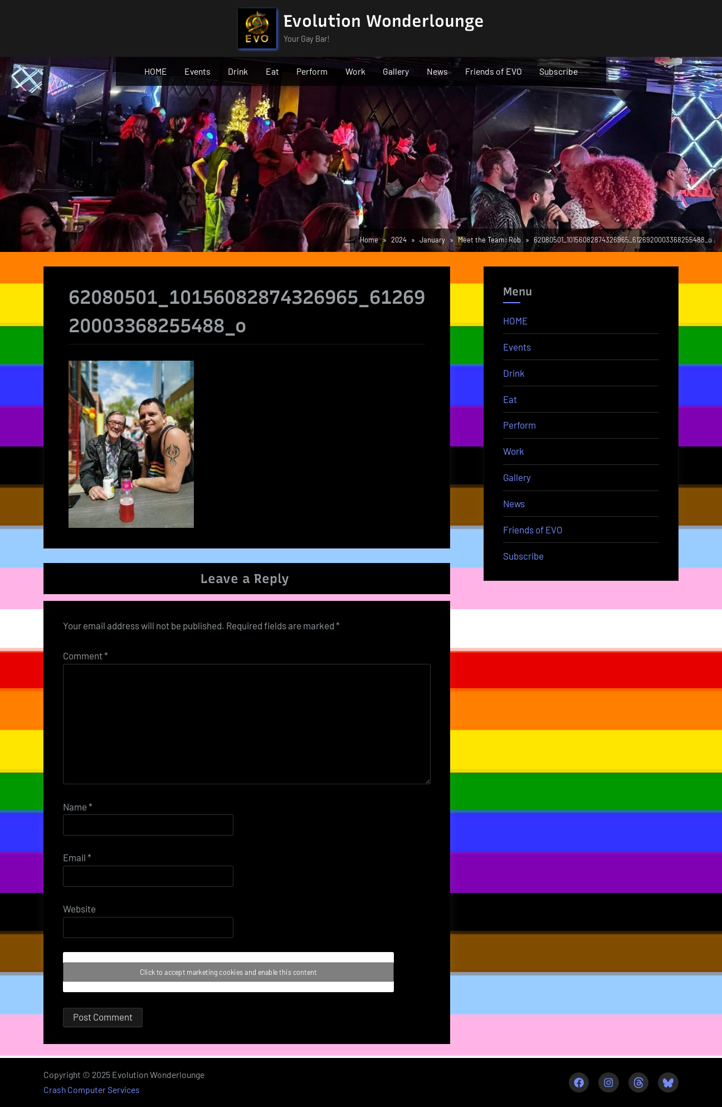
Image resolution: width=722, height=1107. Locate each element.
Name (77, 806)
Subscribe (558, 71)
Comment (85, 655)
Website (79, 908)
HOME (155, 71)
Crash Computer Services (91, 1089)
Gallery (396, 71)
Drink (238, 71)
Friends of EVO (493, 71)
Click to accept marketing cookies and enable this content (228, 972)
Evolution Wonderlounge (384, 21)
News (437, 71)
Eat (272, 71)
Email (77, 857)
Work (355, 71)
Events (197, 71)
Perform (312, 71)
